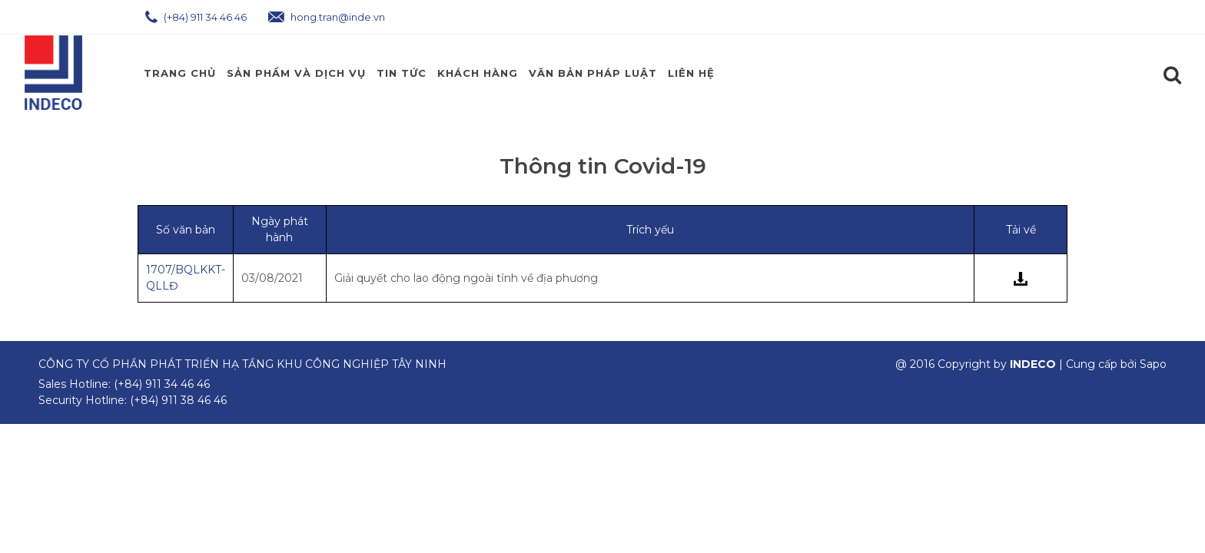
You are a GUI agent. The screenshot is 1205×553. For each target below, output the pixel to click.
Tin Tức (402, 73)
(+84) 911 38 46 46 (178, 400)
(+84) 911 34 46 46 (196, 17)
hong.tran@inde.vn (326, 17)
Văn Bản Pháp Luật (593, 73)
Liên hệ (691, 73)
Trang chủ (180, 73)
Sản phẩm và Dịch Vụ (296, 73)
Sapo (1153, 364)
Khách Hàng (477, 73)
